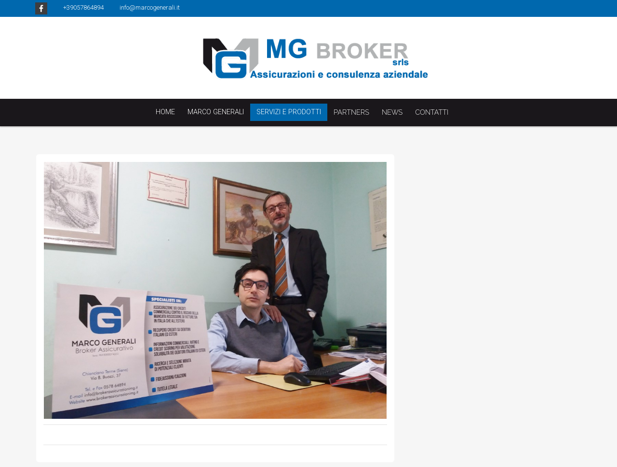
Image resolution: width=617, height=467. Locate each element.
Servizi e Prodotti (288, 112)
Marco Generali (216, 112)
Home (165, 112)
